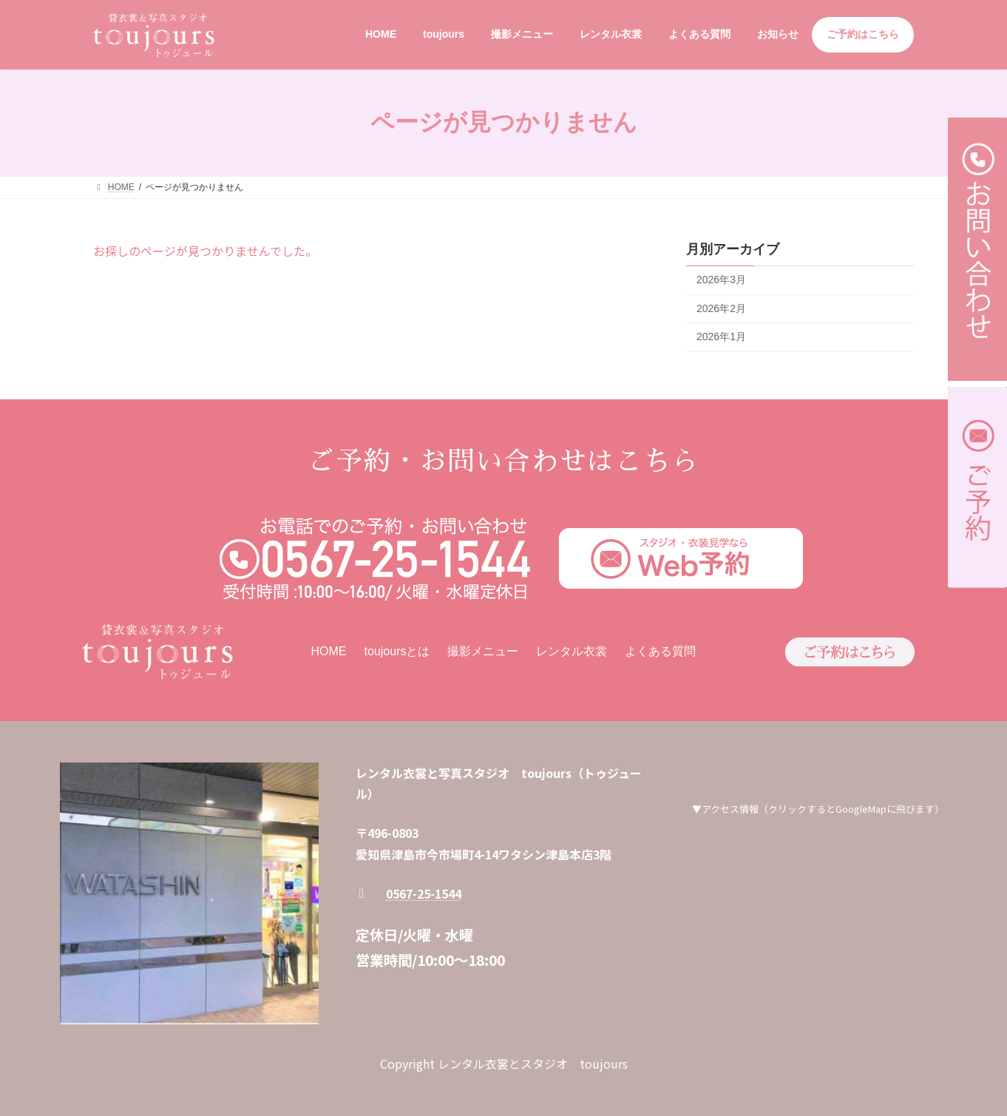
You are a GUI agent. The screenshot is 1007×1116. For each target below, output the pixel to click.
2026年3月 (721, 279)
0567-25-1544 (423, 893)
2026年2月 (721, 308)
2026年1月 (721, 336)
